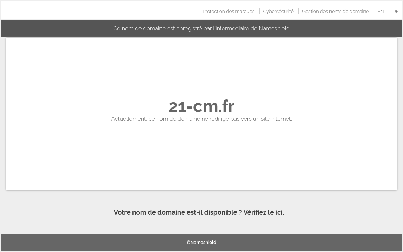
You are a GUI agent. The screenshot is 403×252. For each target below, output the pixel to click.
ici (278, 212)
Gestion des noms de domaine (335, 11)
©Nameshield (202, 242)
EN (380, 11)
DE (395, 11)
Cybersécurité (278, 11)
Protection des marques (228, 11)
